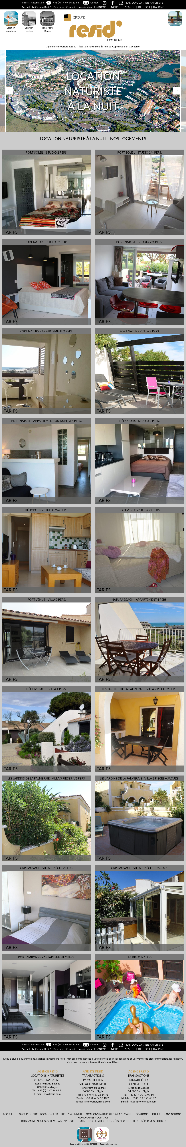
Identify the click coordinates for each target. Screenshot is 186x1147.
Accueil (26, 7)
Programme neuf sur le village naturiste (48, 1121)
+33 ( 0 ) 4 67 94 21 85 (62, 2)
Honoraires (86, 1117)
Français (100, 7)
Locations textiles (147, 1114)
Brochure (58, 7)
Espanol (129, 7)
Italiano (158, 7)
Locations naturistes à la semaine (108, 1114)
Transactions (171, 1114)
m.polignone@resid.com (143, 1101)
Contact (90, 2)
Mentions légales (92, 1121)
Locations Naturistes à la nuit (175, 26)
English (115, 7)
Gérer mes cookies (153, 1121)
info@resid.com (52, 1094)
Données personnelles (122, 1121)
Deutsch (144, 7)
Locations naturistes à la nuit (61, 1114)
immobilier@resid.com (97, 1101)
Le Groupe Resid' (41, 7)
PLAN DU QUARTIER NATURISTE (140, 2)
